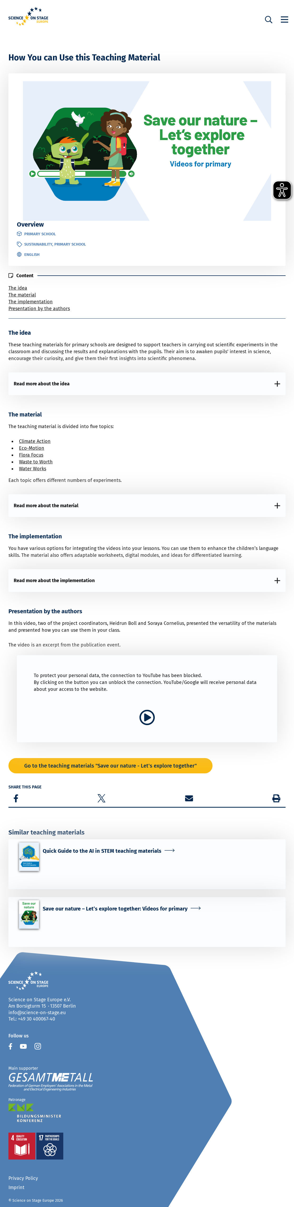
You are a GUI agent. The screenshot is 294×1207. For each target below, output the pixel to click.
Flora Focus (31, 455)
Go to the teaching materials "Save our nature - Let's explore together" (110, 766)
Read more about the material (46, 506)
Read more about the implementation (54, 580)
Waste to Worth (36, 462)
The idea (17, 288)
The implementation (30, 302)
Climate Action (35, 441)
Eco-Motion (31, 448)
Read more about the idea (42, 384)
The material (22, 295)
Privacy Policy (23, 1178)
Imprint (16, 1187)
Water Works (32, 469)
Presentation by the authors (39, 309)
